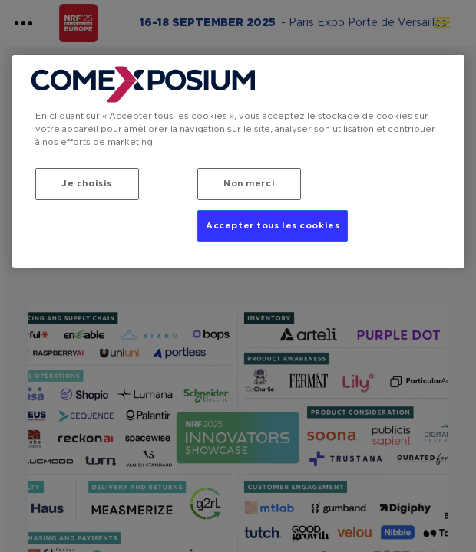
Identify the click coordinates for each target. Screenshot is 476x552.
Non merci (249, 183)
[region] (238, 161)
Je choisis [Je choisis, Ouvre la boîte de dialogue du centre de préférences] (86, 183)
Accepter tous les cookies (272, 226)
